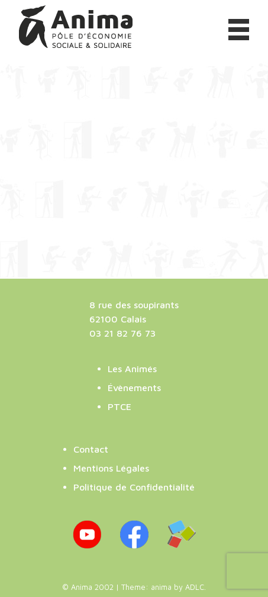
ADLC (194, 587)
